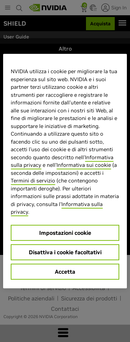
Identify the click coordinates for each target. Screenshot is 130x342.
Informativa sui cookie (84, 165)
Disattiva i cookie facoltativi (65, 252)
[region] (65, 171)
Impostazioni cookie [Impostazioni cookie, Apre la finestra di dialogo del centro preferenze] (65, 232)
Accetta (65, 271)
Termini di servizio (33, 180)
